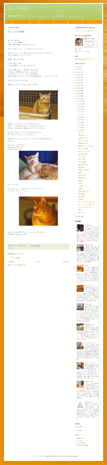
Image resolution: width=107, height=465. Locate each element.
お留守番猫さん (60, 22)
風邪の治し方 (82, 178)
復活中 (80, 172)
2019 (78, 85)
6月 (80, 117)
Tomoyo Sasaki (78, 426)
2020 (78, 83)
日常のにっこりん (83, 138)
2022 (78, 77)
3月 (80, 125)
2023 (78, 75)
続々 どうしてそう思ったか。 (87, 202)
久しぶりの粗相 (83, 148)
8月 (80, 111)
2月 (80, 127)
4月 (80, 122)
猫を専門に (81, 167)
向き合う (81, 199)
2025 (78, 69)
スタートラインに (90, 363)
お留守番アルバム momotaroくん (91, 325)
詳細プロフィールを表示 (82, 51)
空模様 (80, 188)
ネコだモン (80, 440)
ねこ (14, 248)
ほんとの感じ (82, 162)
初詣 (79, 210)
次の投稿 (11, 261)
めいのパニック (89, 285)
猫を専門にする (83, 164)
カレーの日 (81, 156)
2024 (78, 72)
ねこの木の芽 (18, 8)
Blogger (75, 456)
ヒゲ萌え (81, 186)
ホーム (8, 22)
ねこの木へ (88, 22)
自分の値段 (81, 194)
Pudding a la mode (82, 445)
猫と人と (81, 132)
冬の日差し (81, 196)
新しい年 (81, 212)
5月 (80, 119)
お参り (80, 183)
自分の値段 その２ (84, 191)
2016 (78, 93)
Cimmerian (58, 456)
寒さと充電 (81, 159)
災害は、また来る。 (84, 170)
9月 (80, 109)
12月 (80, 101)
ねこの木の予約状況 (21, 22)
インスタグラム (46, 22)
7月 (80, 114)
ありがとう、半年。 (84, 151)
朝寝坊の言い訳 (83, 143)
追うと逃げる (89, 304)
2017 (78, 91)
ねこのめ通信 (81, 443)
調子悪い (81, 180)
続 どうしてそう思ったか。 (87, 204)
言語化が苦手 (89, 245)
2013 (78, 216)
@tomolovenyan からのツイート (85, 59)
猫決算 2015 (89, 381)
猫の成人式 (81, 135)
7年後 (86, 265)
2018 (78, 88)
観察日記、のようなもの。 (86, 146)
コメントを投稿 (15, 257)
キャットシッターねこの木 (85, 31)
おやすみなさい (89, 402)
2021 (78, 80)
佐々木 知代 (90, 38)
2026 (78, 67)
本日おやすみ (82, 175)
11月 (80, 104)
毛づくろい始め (83, 140)
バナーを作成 (78, 430)
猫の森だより (81, 438)
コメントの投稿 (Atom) (18, 265)
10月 (80, 106)
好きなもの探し (83, 154)
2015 (78, 96)
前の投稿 (66, 261)
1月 (80, 130)
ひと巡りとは (89, 225)
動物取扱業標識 (75, 22)
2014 (78, 99)
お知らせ (35, 22)
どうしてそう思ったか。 (85, 207)
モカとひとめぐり (90, 343)
